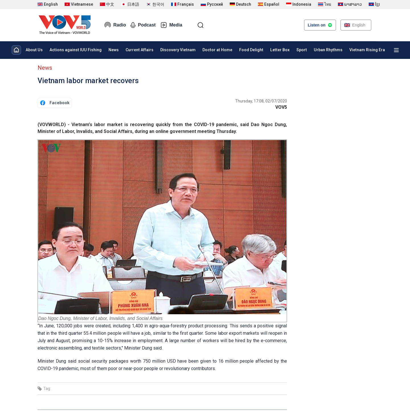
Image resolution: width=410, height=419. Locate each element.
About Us (34, 50)
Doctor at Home (217, 50)
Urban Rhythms (328, 50)
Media (171, 25)
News (113, 50)
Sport (301, 50)
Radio (115, 25)
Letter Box (280, 50)
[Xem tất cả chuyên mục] (396, 50)
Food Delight (251, 50)
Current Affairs (139, 50)
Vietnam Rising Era (367, 50)
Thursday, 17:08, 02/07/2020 (261, 101)
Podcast (142, 25)
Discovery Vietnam (178, 50)
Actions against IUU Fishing (76, 50)
